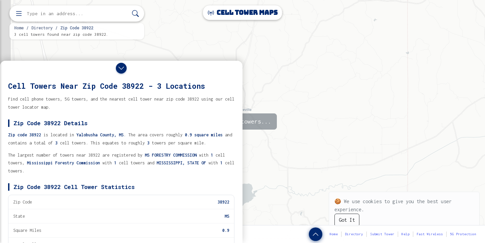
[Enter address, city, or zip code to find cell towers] (77, 13)
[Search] (135, 13)
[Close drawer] (121, 68)
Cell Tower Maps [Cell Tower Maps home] (243, 12)
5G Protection (463, 234)
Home (19, 27)
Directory (42, 27)
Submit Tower (382, 234)
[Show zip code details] (315, 234)
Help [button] (405, 234)
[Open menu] (19, 13)
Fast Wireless (430, 234)
